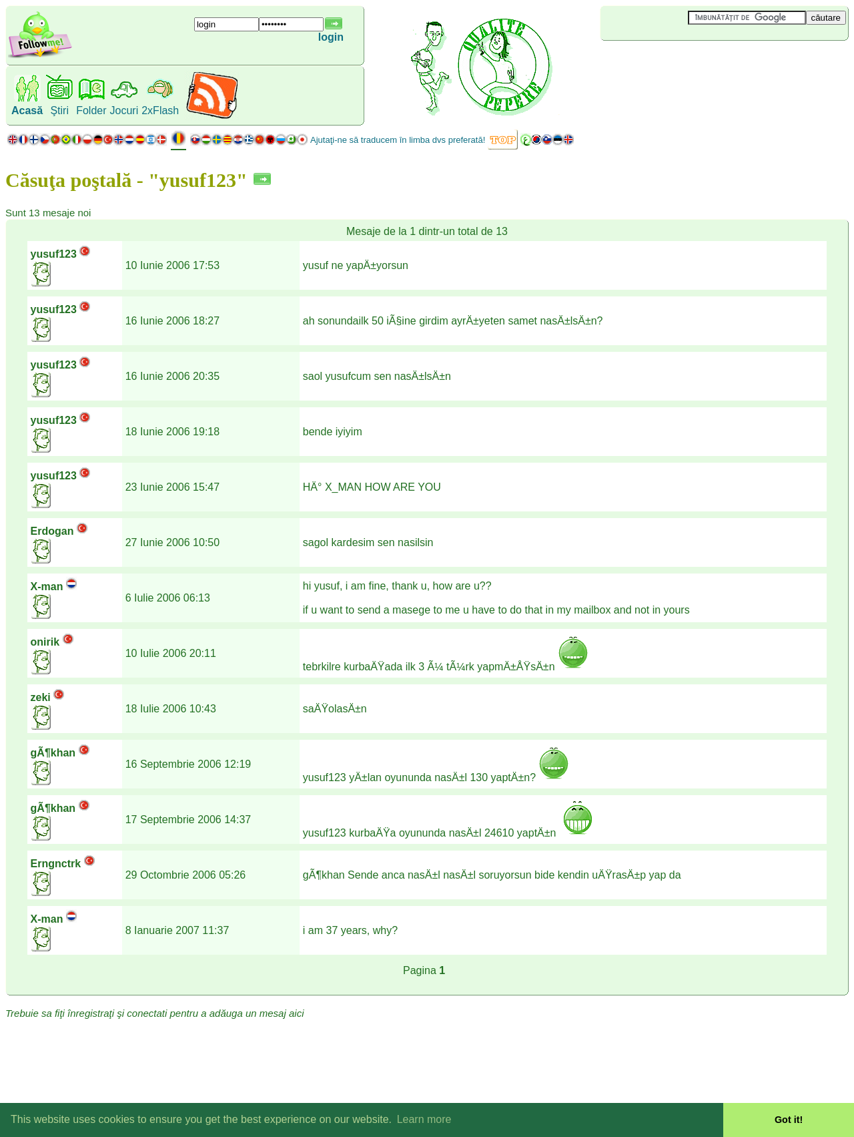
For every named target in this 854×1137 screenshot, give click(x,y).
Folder (91, 110)
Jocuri (124, 110)
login (331, 37)
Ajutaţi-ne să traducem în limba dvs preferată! (397, 140)
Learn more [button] (424, 1119)
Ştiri (59, 110)
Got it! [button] (789, 1119)
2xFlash (160, 110)
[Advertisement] (680, 63)
